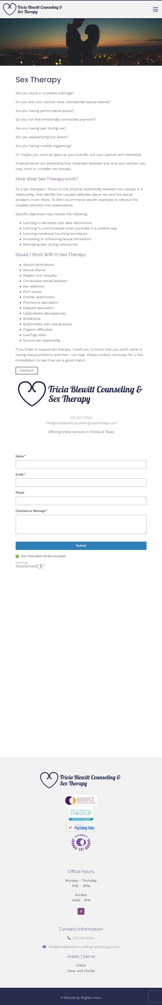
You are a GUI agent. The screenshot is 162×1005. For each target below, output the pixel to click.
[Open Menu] (155, 9)
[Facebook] (81, 911)
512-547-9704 (81, 418)
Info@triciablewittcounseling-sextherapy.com (81, 423)
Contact (27, 370)
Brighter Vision (91, 998)
